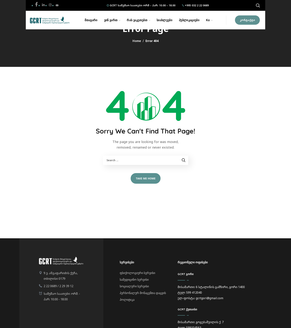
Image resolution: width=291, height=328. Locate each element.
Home (137, 41)
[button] (258, 5)
